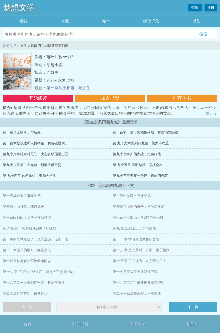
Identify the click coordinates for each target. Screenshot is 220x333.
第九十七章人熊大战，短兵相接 (137, 154)
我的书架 (80, 324)
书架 (196, 21)
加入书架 (110, 98)
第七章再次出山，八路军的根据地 (138, 218)
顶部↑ (191, 324)
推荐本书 (182, 98)
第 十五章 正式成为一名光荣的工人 (139, 261)
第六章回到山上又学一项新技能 (27, 218)
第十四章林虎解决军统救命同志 (27, 261)
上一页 (27, 307)
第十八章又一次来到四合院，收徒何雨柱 (34, 283)
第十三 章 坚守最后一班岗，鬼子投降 (141, 250)
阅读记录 (151, 21)
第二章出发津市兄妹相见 (132, 196)
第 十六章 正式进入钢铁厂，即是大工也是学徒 (38, 272)
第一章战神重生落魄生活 (22, 196)
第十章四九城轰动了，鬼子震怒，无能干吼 (35, 239)
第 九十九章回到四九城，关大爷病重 (141, 143)
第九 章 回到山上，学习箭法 (134, 228)
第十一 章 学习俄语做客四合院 (136, 239)
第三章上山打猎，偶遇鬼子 (23, 207)
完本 (106, 21)
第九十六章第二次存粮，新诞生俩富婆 (32, 165)
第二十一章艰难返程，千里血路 (137, 294)
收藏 (65, 21)
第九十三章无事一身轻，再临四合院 (140, 176)
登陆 (195, 8)
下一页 (193, 307)
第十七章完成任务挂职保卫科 (135, 272)
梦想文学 (19, 7)
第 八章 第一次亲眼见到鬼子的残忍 (29, 228)
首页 (27, 324)
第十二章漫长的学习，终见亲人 (27, 250)
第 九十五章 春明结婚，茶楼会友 (138, 165)
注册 (210, 8)
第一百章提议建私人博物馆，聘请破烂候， (35, 143)
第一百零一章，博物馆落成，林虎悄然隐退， (147, 132)
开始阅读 (38, 98)
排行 (23, 21)
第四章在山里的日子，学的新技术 (138, 207)
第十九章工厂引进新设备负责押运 (138, 283)
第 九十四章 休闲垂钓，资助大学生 (29, 176)
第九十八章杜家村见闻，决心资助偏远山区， (37, 154)
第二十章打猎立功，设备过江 (25, 294)
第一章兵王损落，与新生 (68, 88)
